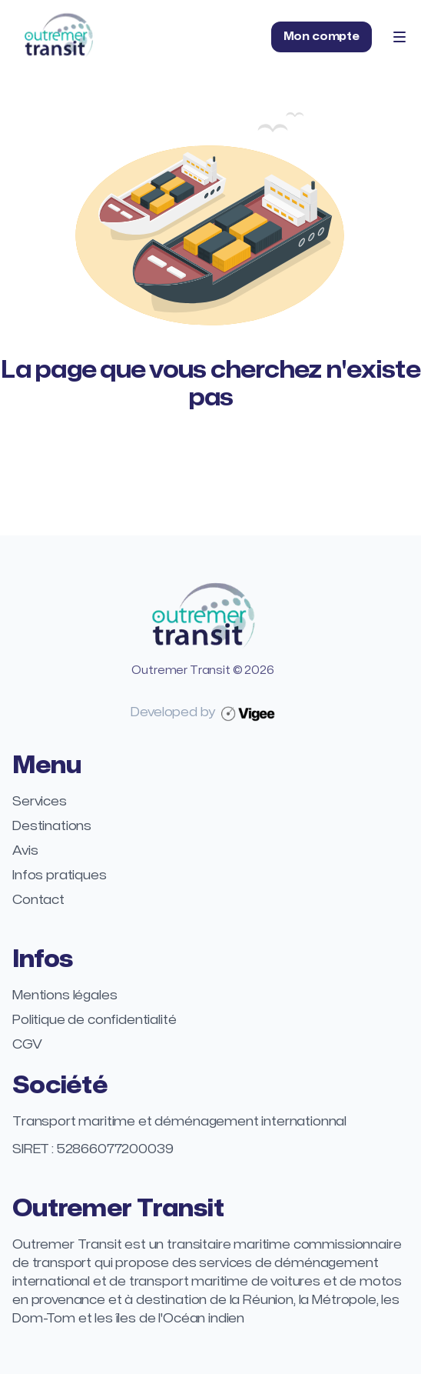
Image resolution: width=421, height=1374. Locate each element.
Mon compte (321, 37)
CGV (27, 1045)
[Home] (58, 36)
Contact (38, 900)
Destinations (51, 826)
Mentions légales (64, 995)
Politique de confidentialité (94, 1020)
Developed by (202, 712)
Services (39, 801)
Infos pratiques (59, 875)
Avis (25, 851)
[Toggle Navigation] (399, 37)
